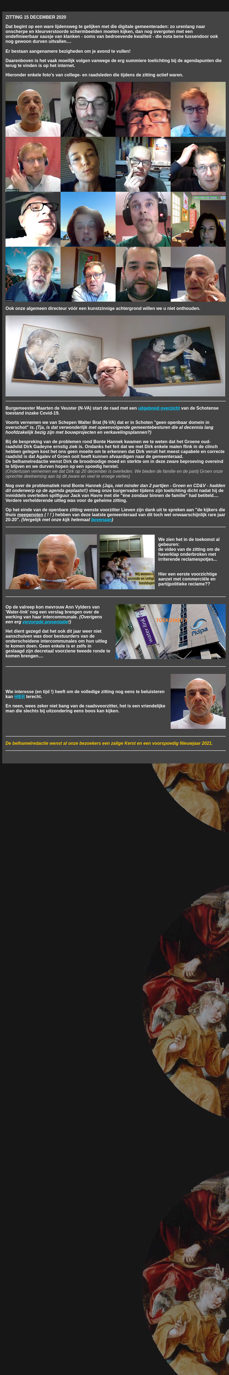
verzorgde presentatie (45, 622)
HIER (19, 696)
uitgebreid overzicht (159, 408)
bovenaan (101, 519)
